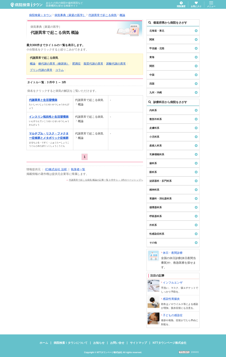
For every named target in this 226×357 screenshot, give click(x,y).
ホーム (44, 342)
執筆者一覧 (78, 169)
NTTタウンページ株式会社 (169, 342)
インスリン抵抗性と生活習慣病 (49, 116)
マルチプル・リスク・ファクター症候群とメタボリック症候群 (49, 136)
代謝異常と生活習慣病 (43, 99)
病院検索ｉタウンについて (71, 342)
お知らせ (99, 342)
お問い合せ (117, 342)
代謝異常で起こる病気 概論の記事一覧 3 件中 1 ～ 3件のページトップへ (106, 180)
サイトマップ (138, 342)
